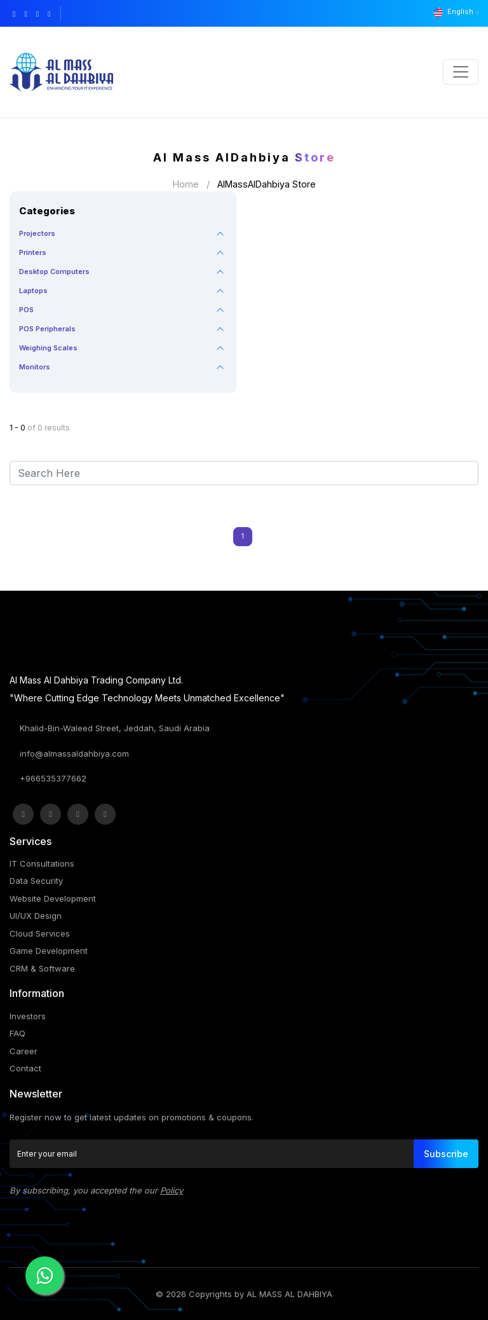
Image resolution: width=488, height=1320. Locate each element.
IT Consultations (42, 863)
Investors (28, 1016)
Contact (25, 1068)
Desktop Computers (54, 271)
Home (186, 184)
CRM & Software (42, 968)
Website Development (53, 898)
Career (23, 1051)
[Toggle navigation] (460, 72)
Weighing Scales (48, 347)
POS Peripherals (47, 328)
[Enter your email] (212, 1153)
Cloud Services (40, 933)
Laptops (33, 290)
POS (26, 309)
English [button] (454, 12)
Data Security (36, 881)
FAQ (17, 1033)
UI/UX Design (36, 916)
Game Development (49, 950)
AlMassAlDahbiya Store (266, 184)
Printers (32, 252)
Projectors (37, 233)
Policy (171, 1190)
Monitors (34, 366)
